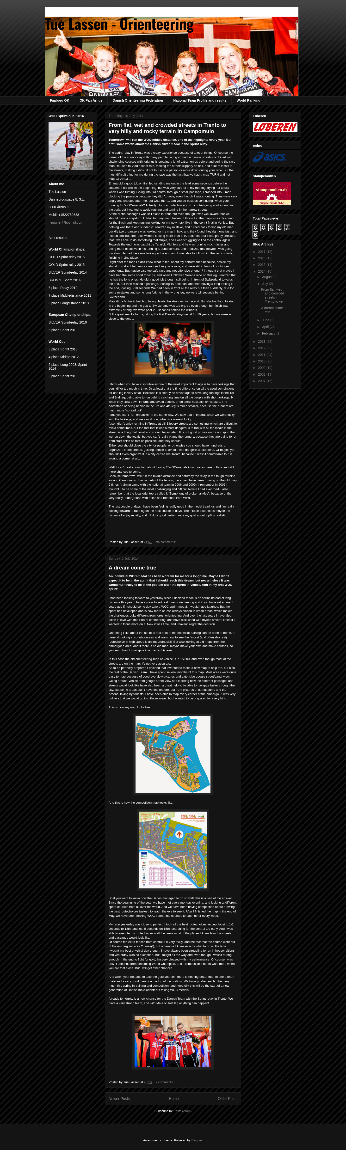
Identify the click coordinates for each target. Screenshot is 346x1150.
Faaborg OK (59, 100)
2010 (262, 361)
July (265, 284)
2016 (262, 258)
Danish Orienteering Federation (138, 100)
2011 (262, 355)
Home (174, 1099)
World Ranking (248, 100)
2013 (262, 341)
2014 (262, 271)
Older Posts (227, 1099)
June (266, 320)
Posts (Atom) (182, 1111)
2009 (262, 368)
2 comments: (165, 1082)
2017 (262, 252)
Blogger (196, 1140)
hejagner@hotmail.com (66, 222)
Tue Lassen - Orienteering (119, 23)
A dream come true (132, 568)
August (267, 277)
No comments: (166, 542)
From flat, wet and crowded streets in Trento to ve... (273, 295)
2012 (262, 348)
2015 (262, 265)
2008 (262, 374)
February (269, 333)
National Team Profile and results (199, 100)
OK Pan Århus (91, 100)
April (266, 327)
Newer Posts (119, 1099)
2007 (262, 381)
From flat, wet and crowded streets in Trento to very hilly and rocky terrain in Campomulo (167, 128)
